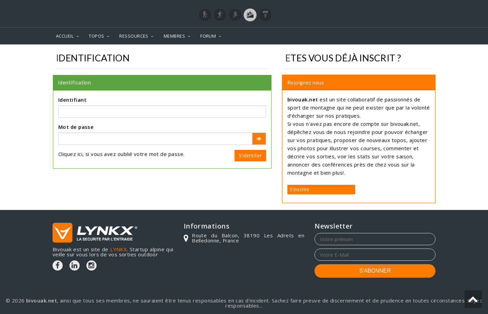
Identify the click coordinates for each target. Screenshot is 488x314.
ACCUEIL (65, 36)
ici (80, 154)
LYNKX (118, 249)
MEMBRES (174, 36)
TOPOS (96, 36)
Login (402, 6)
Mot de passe (76, 126)
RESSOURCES (133, 36)
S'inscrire (299, 189)
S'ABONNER (375, 271)
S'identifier (250, 155)
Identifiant (72, 99)
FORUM (208, 36)
